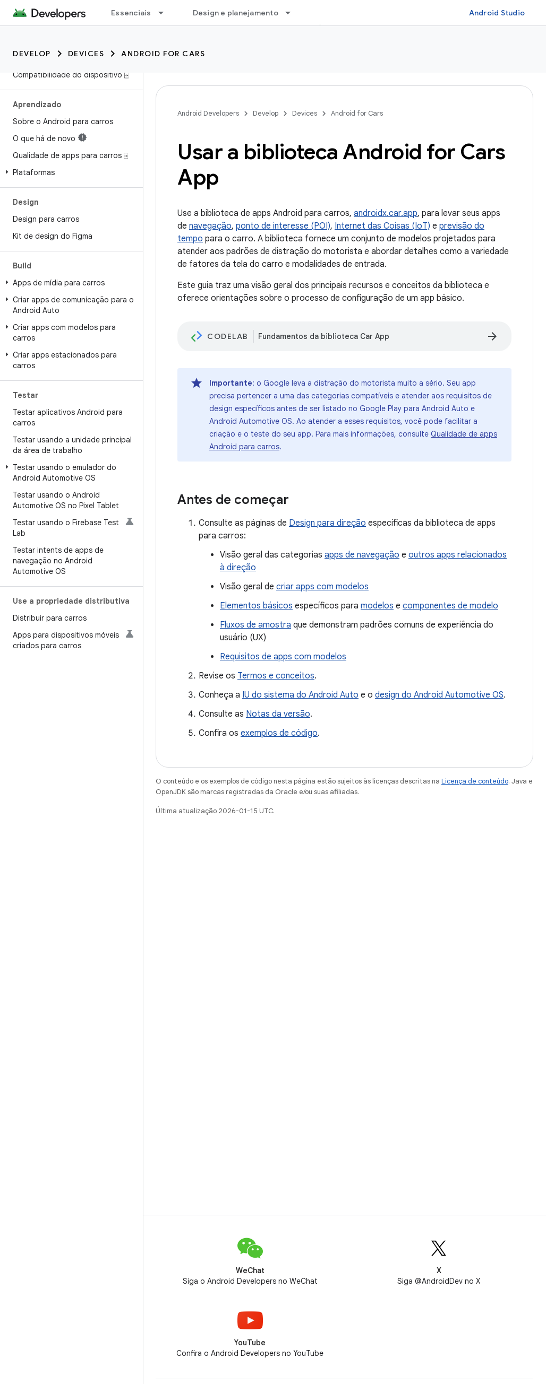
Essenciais (131, 13)
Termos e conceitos (275, 676)
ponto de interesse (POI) (283, 226)
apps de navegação (362, 555)
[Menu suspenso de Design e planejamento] (292, 12)
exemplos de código (279, 733)
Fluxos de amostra (255, 625)
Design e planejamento (235, 13)
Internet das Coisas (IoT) (382, 226)
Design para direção (327, 523)
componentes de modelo (450, 605)
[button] (69, 172)
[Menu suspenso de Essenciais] (165, 12)
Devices (86, 53)
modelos (377, 605)
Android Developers (208, 113)
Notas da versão (278, 714)
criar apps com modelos (322, 586)
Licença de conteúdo (474, 781)
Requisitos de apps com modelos (283, 656)
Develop (32, 53)
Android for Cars (163, 53)
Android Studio (497, 13)
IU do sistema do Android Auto (300, 695)
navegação (210, 226)
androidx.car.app (385, 213)
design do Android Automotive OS (439, 695)
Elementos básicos (256, 605)
